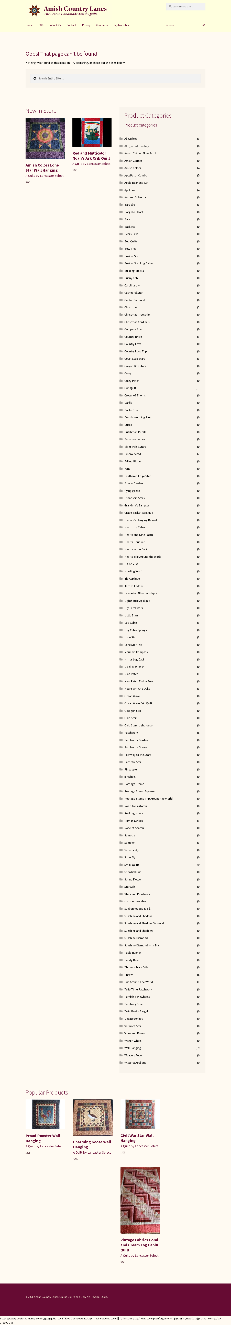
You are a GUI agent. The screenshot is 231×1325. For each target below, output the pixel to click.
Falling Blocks (133, 461)
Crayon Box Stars (135, 366)
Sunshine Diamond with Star (142, 945)
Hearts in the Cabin (136, 549)
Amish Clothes (133, 161)
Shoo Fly (129, 857)
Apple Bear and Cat (136, 183)
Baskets (129, 227)
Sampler (129, 843)
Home (29, 25)
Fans (127, 469)
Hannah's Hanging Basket (140, 520)
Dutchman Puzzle (135, 432)
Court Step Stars (134, 359)
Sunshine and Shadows (138, 931)
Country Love (132, 344)
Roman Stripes (133, 821)
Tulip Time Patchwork (138, 989)
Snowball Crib (132, 872)
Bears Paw (131, 234)
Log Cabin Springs (135, 630)
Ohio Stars (131, 718)
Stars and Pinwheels (137, 894)
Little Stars (131, 615)
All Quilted (130, 139)
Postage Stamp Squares (139, 791)
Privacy (86, 25)
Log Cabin (130, 623)
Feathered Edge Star (137, 476)
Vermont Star (132, 1026)
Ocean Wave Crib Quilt (138, 703)
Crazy (127, 373)
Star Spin (130, 887)
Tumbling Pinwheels (137, 997)
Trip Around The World (138, 982)
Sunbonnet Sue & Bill (137, 908)
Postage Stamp (134, 784)
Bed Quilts (131, 241)
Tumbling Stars (134, 1004)
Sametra (129, 835)
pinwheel (130, 777)
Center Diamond (134, 300)
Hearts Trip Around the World (142, 557)
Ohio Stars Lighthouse (138, 725)
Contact (71, 25)
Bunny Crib (131, 278)
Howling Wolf (132, 571)
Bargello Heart (133, 212)
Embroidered (132, 454)
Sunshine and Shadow (138, 916)
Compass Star (133, 329)
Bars (127, 219)
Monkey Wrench (134, 667)
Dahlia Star (131, 410)
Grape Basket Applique (138, 513)
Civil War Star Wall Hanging (136, 1138)
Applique (129, 190)
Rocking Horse (133, 813)
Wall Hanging (132, 1048)
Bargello (129, 204)
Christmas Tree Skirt (137, 314)
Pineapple (130, 769)
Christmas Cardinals (137, 322)
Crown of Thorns (135, 395)
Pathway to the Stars (137, 755)
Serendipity (131, 850)
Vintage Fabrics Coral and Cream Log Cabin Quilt (139, 1245)
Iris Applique (132, 579)
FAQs (41, 25)
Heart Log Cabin (134, 527)
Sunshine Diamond (136, 938)
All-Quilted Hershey (136, 146)
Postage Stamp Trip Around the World (148, 798)
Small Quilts (131, 865)
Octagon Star (132, 711)
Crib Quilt (130, 388)
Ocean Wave (132, 696)
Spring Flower (133, 879)
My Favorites (121, 25)
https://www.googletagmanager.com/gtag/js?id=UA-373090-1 (36, 1318)
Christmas (130, 307)
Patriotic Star (132, 762)
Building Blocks (134, 271)
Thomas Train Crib (136, 967)
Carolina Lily (132, 285)
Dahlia (128, 403)
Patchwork (131, 733)
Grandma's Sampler (136, 505)
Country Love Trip (135, 351)
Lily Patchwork (133, 608)
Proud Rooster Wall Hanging (43, 1138)
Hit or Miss (131, 564)
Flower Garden (133, 483)
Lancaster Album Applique (140, 593)
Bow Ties (130, 249)
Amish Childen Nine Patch (140, 153)
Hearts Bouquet (134, 542)
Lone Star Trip (133, 645)
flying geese (132, 491)
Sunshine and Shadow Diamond (144, 923)
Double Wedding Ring (137, 417)
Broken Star (131, 256)
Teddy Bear (131, 960)
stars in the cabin (135, 901)
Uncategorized (133, 1018)
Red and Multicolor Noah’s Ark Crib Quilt (91, 155)
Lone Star (130, 637)
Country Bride (133, 337)
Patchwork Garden (136, 740)
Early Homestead (135, 439)
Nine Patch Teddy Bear (138, 681)
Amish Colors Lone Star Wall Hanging (42, 167)
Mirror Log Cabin (134, 659)
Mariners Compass (136, 652)
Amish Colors (132, 168)
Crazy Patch (131, 381)
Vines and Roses (134, 1033)
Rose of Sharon (134, 828)
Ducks (128, 425)
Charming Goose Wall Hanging (92, 1144)
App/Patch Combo (135, 175)
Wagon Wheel (132, 1041)
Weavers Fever (133, 1055)
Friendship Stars (134, 498)
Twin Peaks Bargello (137, 1011)
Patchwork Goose (135, 747)
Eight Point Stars (135, 447)
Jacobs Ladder (133, 586)
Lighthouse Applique (137, 601)
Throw (128, 975)
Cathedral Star (133, 293)
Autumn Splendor (135, 197)
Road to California (136, 806)
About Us (55, 25)
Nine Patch (131, 674)
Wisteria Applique (135, 1063)
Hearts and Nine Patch (138, 535)
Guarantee (102, 25)
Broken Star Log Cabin (138, 263)
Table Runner (132, 953)
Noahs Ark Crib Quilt (137, 689)
